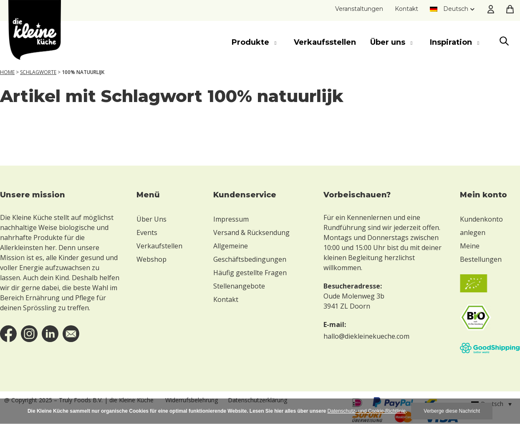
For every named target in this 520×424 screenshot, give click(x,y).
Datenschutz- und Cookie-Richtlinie (367, 411)
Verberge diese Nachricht (452, 411)
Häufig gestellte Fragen (250, 272)
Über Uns (151, 219)
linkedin (50, 333)
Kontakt (406, 9)
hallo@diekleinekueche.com (366, 336)
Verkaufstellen (159, 245)
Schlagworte (38, 72)
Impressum (231, 219)
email (71, 333)
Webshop (151, 259)
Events (146, 232)
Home (7, 72)
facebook (8, 333)
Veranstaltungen (359, 9)
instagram (29, 333)
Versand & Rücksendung (251, 232)
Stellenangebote (239, 286)
